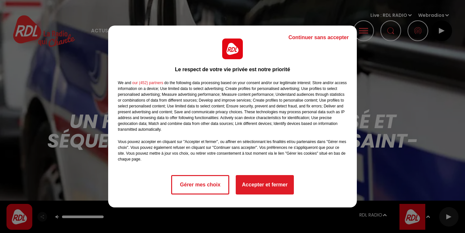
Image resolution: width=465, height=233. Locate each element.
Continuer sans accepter (318, 37)
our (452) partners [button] (147, 83)
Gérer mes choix (200, 184)
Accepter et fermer (264, 184)
